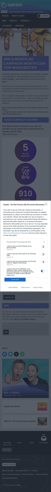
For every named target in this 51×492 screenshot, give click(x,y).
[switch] (42, 247)
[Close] (47, 205)
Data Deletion (13, 287)
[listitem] (25, 242)
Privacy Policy (37, 287)
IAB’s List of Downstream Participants (16, 233)
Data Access (25, 287)
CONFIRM (15, 279)
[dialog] (25, 246)
